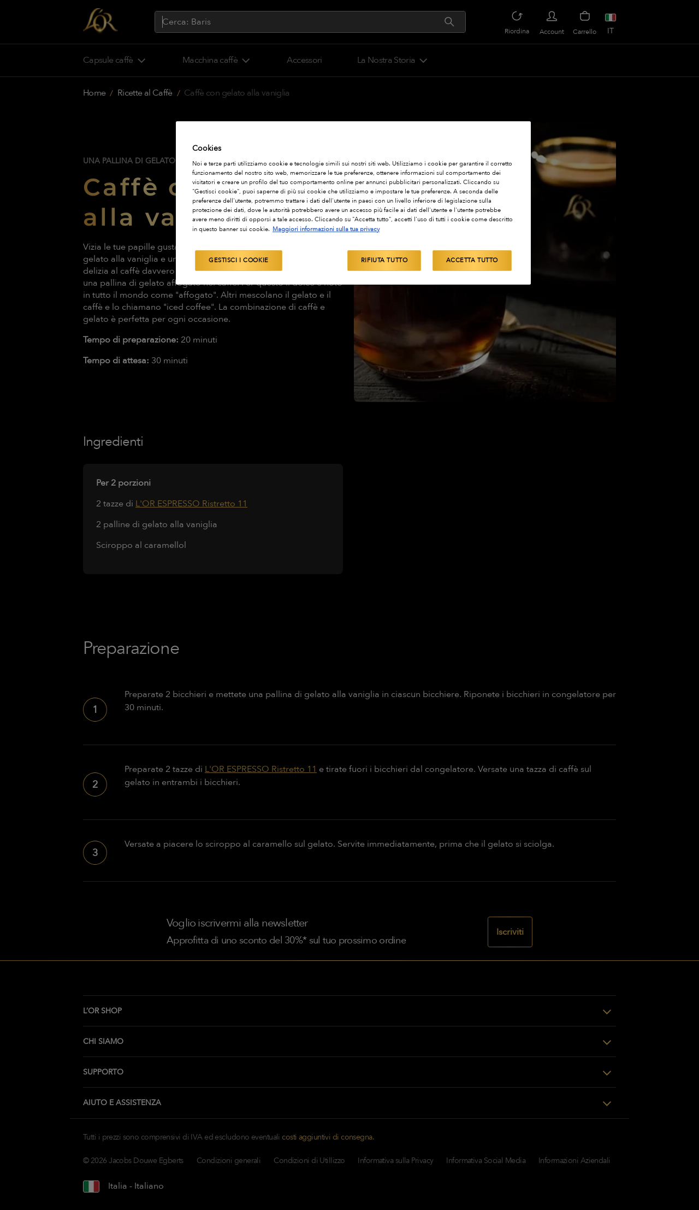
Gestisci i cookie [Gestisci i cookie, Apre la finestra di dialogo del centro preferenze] (239, 260)
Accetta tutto (472, 260)
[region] (353, 203)
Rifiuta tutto (384, 260)
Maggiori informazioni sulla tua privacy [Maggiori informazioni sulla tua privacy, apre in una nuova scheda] (326, 229)
